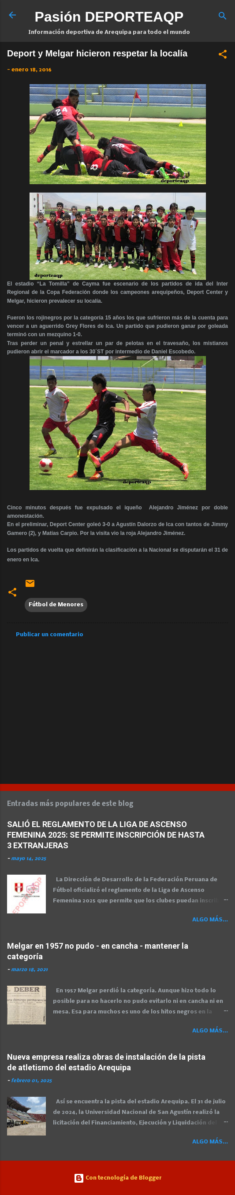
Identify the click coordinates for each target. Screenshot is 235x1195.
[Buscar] (222, 17)
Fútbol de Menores (56, 605)
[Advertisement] (117, 708)
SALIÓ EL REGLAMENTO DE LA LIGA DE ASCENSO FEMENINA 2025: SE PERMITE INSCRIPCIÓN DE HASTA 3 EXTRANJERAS (106, 835)
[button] (222, 56)
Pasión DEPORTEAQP (109, 17)
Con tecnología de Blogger (118, 1178)
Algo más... (210, 920)
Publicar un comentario (49, 635)
